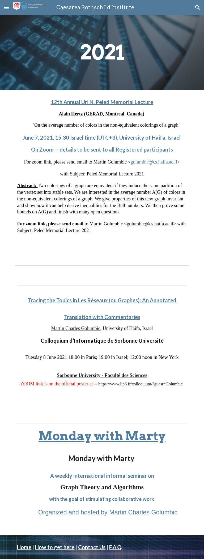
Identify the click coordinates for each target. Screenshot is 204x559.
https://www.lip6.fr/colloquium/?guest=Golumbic (140, 384)
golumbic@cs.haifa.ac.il (154, 162)
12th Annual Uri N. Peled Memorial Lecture (102, 102)
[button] (6, 7)
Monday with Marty (102, 435)
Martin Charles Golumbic (75, 328)
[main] (102, 52)
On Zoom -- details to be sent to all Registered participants (102, 149)
